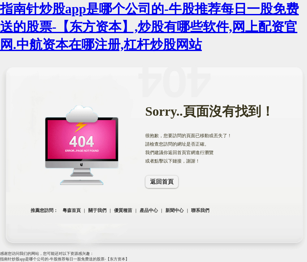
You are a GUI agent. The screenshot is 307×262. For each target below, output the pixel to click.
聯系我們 (200, 210)
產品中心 (149, 210)
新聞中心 (174, 210)
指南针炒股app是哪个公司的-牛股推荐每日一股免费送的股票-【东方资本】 (64, 259)
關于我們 (97, 210)
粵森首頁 (72, 210)
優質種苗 (123, 210)
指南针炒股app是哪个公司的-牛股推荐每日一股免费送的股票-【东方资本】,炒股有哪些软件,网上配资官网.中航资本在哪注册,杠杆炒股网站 (149, 27)
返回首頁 (162, 181)
